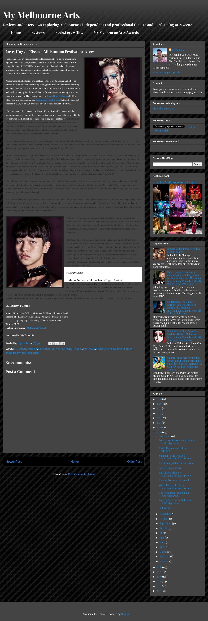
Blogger (125, 613)
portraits (26, 352)
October (164, 518)
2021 (159, 422)
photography (13, 352)
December (165, 436)
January (163, 561)
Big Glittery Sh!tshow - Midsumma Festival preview (175, 474)
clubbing (32, 348)
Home (16, 32)
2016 (159, 576)
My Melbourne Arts (41, 15)
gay (63, 348)
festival (55, 348)
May (161, 542)
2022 (159, 418)
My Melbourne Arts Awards (116, 32)
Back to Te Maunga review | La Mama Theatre (183, 250)
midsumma (116, 348)
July (161, 532)
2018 (159, 567)
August (163, 528)
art (16, 348)
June (162, 537)
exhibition (44, 348)
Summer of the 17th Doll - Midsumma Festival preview (175, 457)
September (165, 523)
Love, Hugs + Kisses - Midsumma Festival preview (176, 442)
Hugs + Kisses (74, 348)
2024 (159, 408)
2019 (159, 432)
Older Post (134, 461)
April (162, 547)
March (163, 551)
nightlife (128, 348)
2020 (159, 427)
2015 (159, 581)
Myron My (178, 50)
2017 (159, 572)
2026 (159, 399)
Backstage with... (69, 32)
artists (22, 348)
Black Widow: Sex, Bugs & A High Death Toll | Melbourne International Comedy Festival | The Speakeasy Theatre (184, 336)
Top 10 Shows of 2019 (170, 468)
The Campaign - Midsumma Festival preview (174, 494)
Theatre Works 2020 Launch (174, 480)
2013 (159, 590)
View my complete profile (167, 72)
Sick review (165, 508)
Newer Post (14, 461)
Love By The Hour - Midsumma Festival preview (176, 502)
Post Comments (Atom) (81, 474)
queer (36, 352)
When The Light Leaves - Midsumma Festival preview (175, 486)
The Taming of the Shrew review (176, 463)
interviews (89, 348)
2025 (159, 403)
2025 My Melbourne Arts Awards (175, 182)
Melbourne (102, 348)
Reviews (38, 32)
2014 (159, 586)
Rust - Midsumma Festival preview (173, 449)
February (164, 556)
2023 (159, 413)
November (165, 514)
